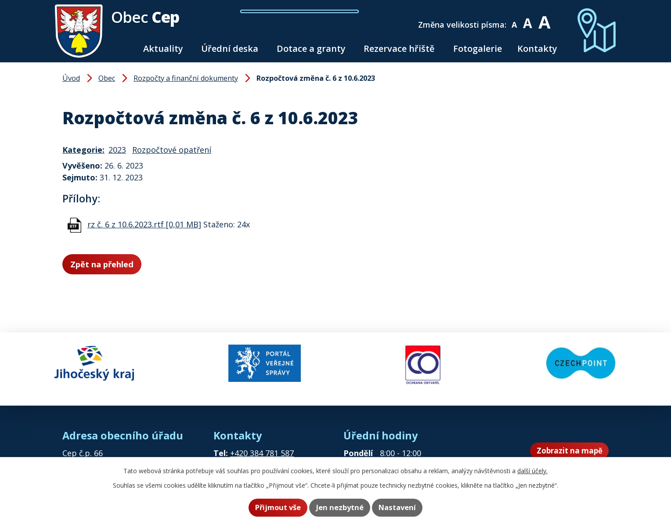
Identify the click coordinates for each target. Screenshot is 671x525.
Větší (550, 19)
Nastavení (403, 508)
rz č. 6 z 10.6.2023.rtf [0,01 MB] (144, 224)
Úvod (125, 48)
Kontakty (537, 48)
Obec (106, 78)
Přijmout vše (272, 508)
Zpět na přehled (112, 265)
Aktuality (163, 48)
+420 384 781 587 (262, 446)
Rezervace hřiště (399, 48)
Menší (520, 19)
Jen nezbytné (340, 508)
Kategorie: (83, 149)
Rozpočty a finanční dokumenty (185, 78)
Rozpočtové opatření (171, 149)
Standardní (534, 19)
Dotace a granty (311, 48)
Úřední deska (229, 48)
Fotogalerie (477, 48)
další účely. (532, 471)
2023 (117, 149)
